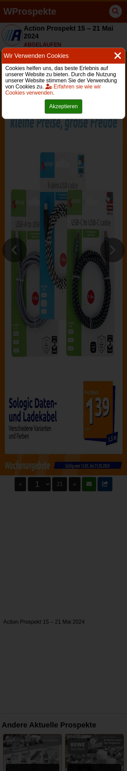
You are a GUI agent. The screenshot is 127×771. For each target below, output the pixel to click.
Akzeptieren (63, 106)
